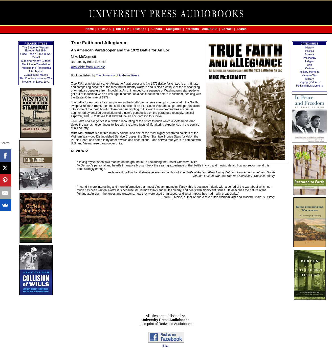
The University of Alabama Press (117, 75)
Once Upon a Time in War (35, 53)
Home (90, 29)
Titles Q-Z (139, 29)
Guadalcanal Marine (36, 74)
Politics (309, 50)
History (309, 47)
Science (309, 54)
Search (241, 29)
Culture (309, 68)
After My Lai (36, 71)
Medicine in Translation (36, 64)
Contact (227, 29)
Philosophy (309, 57)
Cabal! (36, 57)
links (165, 346)
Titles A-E (104, 29)
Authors (156, 29)
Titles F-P (122, 29)
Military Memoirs (309, 71)
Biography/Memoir (309, 82)
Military (309, 78)
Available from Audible (88, 67)
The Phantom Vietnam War (36, 78)
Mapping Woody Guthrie (35, 60)
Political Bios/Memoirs (309, 85)
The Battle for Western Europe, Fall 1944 (35, 49)
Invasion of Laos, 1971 (36, 81)
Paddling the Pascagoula (36, 67)
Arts (309, 64)
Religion (309, 61)
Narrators (192, 29)
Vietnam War (309, 75)
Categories (173, 29)
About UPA (209, 29)
